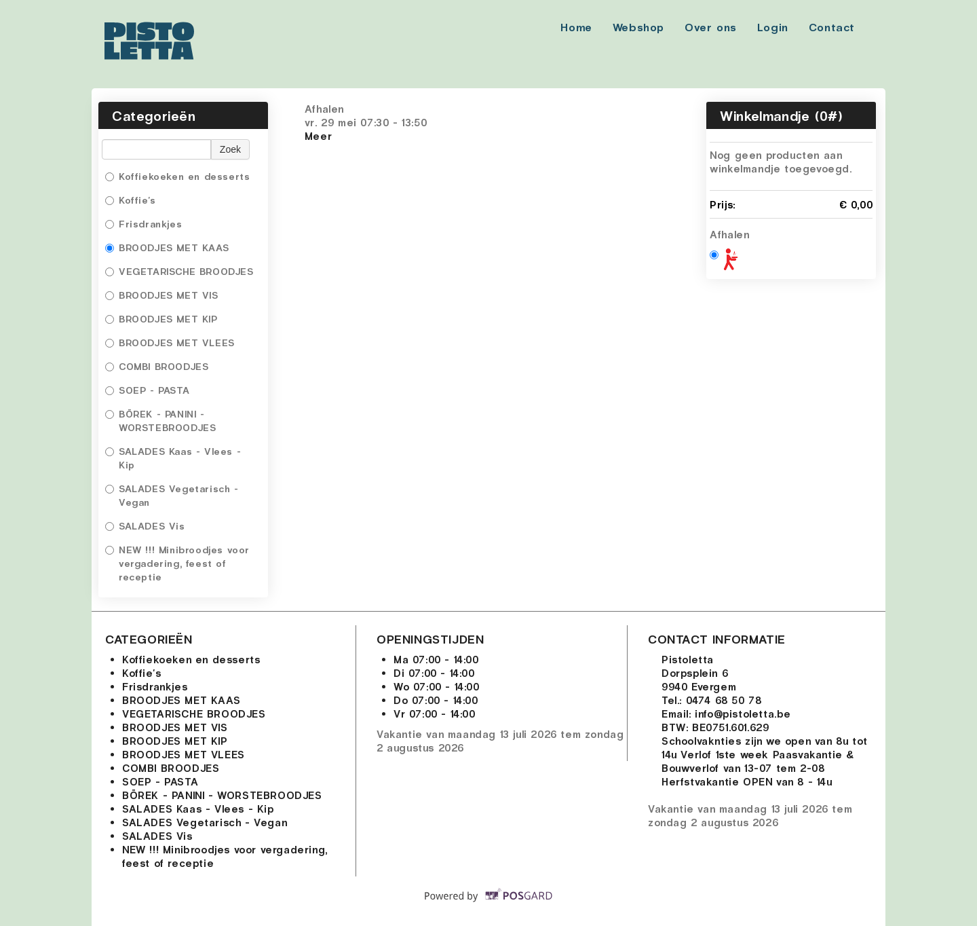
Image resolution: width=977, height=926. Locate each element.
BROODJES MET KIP (161, 319)
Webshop (638, 26)
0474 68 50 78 (724, 700)
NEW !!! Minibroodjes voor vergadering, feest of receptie (177, 563)
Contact (832, 26)
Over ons (711, 26)
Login (772, 26)
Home (576, 26)
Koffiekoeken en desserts (179, 176)
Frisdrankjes (143, 223)
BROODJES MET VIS (161, 295)
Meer (318, 136)
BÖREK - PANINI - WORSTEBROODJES (162, 420)
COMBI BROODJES (158, 366)
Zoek (230, 149)
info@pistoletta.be (743, 713)
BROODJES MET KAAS (167, 247)
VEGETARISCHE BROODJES (181, 271)
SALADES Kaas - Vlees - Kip (173, 457)
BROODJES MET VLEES (170, 342)
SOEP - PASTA (149, 390)
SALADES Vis (145, 526)
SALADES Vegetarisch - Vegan (172, 495)
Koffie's (132, 200)
